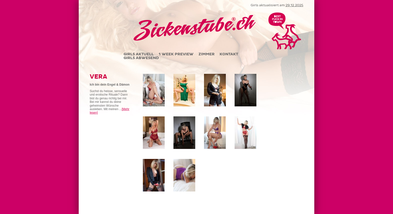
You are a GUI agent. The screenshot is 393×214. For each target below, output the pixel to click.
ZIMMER (207, 54)
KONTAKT (229, 54)
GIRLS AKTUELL (139, 54)
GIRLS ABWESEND (141, 58)
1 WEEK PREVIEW (176, 54)
